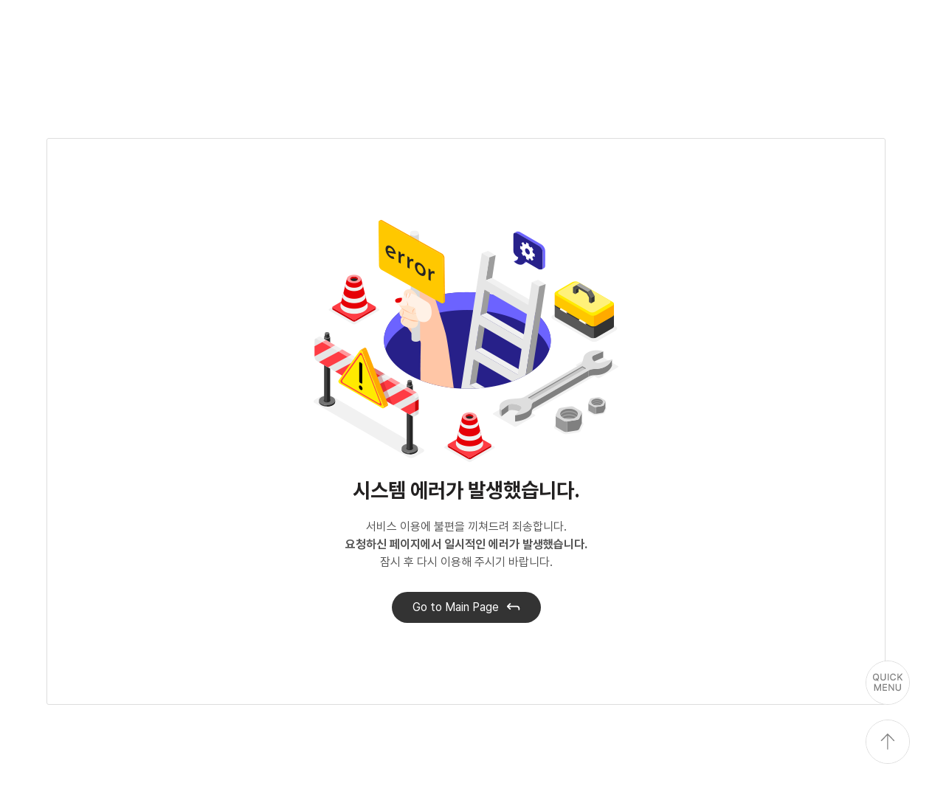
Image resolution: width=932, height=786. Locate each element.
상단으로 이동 (888, 742)
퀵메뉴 (888, 683)
